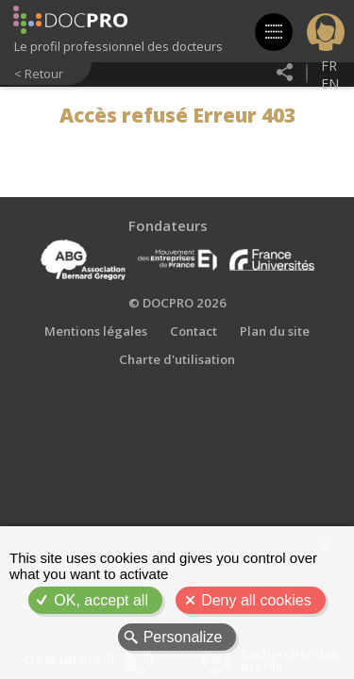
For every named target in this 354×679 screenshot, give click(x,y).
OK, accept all (101, 600)
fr (329, 66)
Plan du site (275, 331)
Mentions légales (95, 331)
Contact (193, 331)
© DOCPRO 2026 (177, 302)
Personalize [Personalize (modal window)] (183, 637)
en (330, 83)
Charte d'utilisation (177, 359)
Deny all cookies (256, 600)
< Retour (38, 73)
